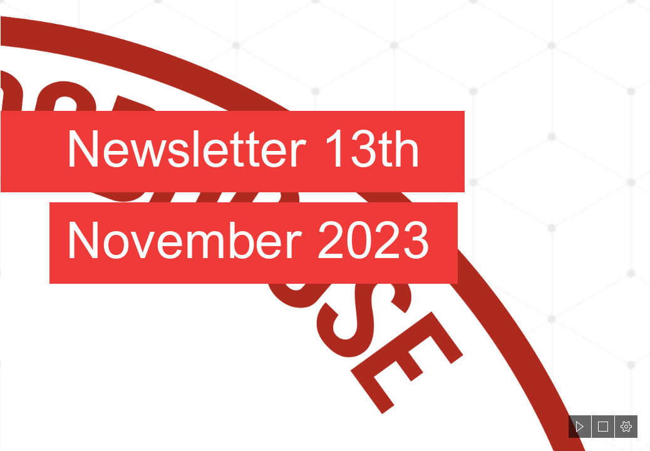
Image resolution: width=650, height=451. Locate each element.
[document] (325, 225)
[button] (580, 426)
